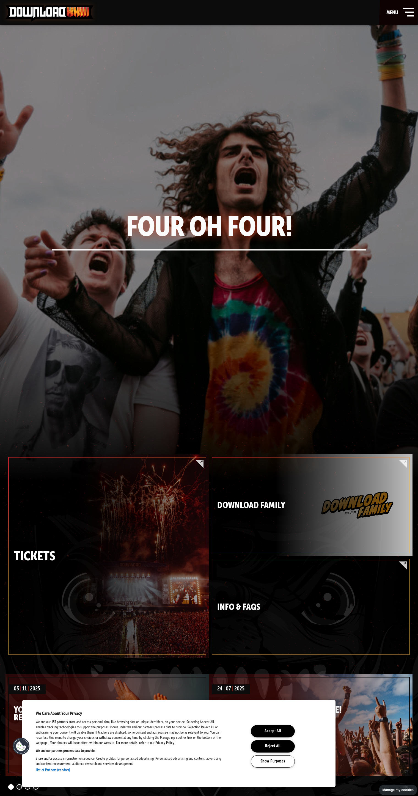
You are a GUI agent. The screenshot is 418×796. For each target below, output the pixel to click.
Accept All (273, 731)
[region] (179, 743)
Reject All (272, 746)
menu (398, 12)
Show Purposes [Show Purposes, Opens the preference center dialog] (272, 761)
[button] (21, 746)
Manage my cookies (398, 790)
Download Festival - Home (50, 13)
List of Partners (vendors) (53, 770)
